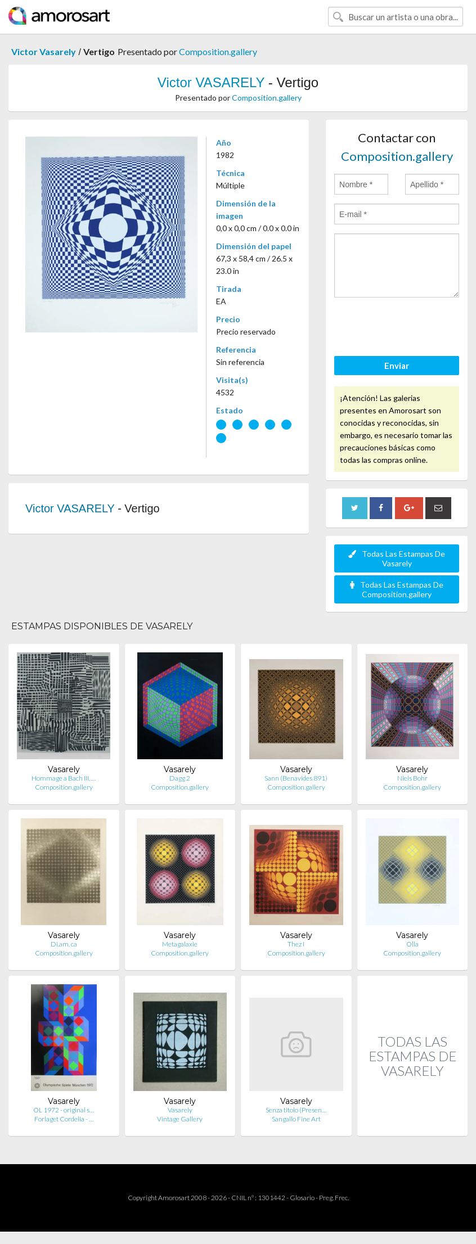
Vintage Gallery (180, 1119)
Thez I (296, 944)
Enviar (396, 365)
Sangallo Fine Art (296, 1119)
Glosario (302, 1197)
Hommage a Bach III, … (64, 778)
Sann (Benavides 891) (295, 778)
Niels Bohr (412, 778)
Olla (412, 944)
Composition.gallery (218, 51)
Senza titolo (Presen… (296, 1110)
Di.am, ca (64, 944)
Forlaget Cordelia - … (63, 1119)
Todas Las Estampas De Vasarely (396, 558)
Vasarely (180, 1110)
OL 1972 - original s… (63, 1110)
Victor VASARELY (211, 82)
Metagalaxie (179, 944)
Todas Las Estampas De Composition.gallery (396, 589)
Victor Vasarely (43, 51)
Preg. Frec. (334, 1197)
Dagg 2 (179, 778)
